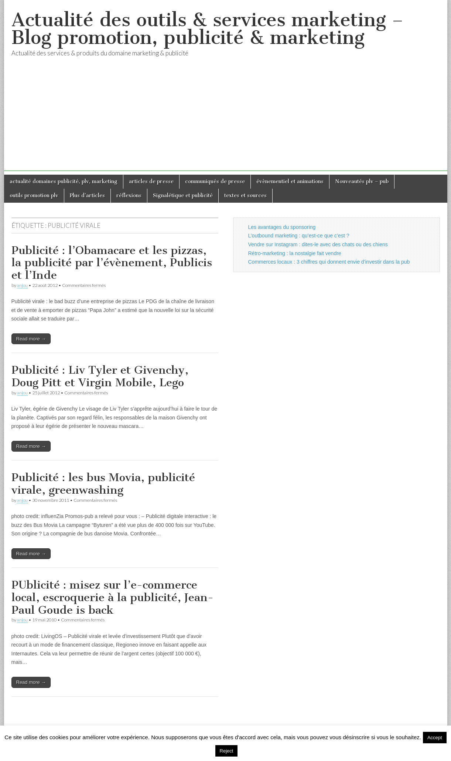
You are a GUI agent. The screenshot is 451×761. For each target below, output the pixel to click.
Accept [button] (434, 737)
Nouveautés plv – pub (362, 181)
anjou (22, 285)
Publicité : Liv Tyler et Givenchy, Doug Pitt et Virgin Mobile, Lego (99, 376)
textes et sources (245, 195)
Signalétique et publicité (183, 195)
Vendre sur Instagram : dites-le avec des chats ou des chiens (318, 244)
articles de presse (151, 181)
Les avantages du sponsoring (282, 227)
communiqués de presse (215, 181)
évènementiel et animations (290, 181)
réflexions (128, 195)
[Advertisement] (225, 119)
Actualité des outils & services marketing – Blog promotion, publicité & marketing (207, 28)
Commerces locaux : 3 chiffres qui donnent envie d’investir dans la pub (329, 262)
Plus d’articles (87, 195)
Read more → (31, 339)
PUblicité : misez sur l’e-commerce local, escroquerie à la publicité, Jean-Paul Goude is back (112, 597)
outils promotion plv (34, 195)
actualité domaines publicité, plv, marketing (63, 181)
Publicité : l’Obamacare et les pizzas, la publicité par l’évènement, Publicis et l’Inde (111, 263)
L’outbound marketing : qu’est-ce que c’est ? (298, 236)
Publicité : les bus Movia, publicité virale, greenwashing (103, 484)
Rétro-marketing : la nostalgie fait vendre (294, 253)
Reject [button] (226, 751)
